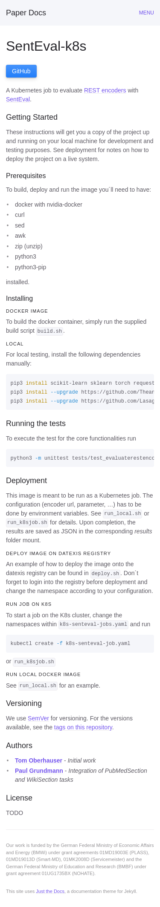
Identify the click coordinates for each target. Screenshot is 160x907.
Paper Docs (26, 13)
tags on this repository (83, 727)
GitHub (21, 71)
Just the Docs (50, 891)
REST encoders (105, 90)
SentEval (18, 99)
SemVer (38, 718)
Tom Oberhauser (38, 760)
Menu (146, 13)
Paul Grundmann (39, 770)
